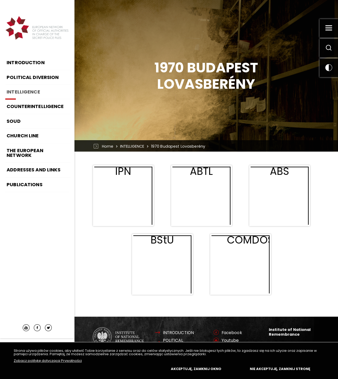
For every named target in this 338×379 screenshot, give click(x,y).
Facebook (232, 333)
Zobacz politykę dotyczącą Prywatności (48, 360)
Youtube (230, 340)
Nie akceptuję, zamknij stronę (280, 368)
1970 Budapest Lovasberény (178, 146)
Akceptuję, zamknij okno (196, 368)
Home (108, 146)
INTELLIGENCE (132, 146)
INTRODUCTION (178, 333)
